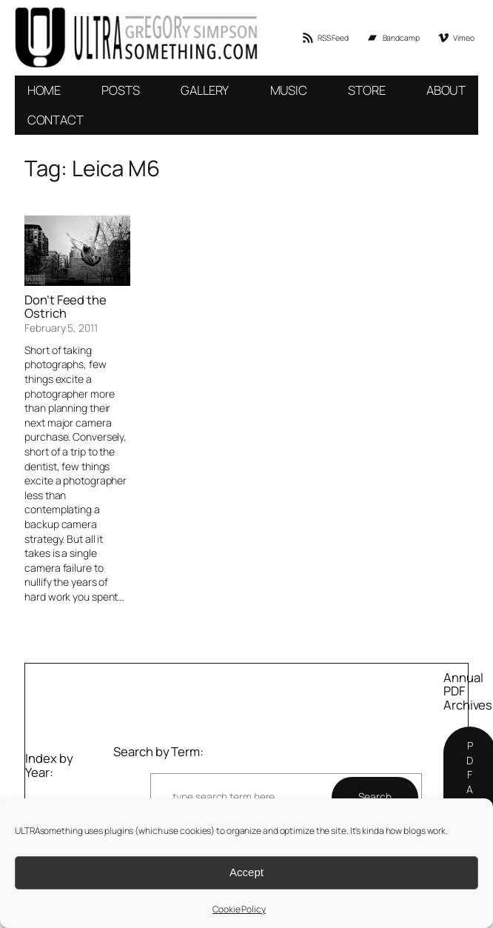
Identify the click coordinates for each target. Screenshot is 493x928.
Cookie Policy (239, 909)
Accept (246, 872)
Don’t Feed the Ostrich (65, 307)
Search (374, 797)
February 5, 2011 (60, 328)
